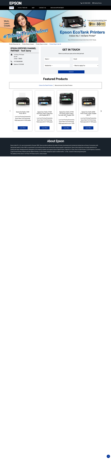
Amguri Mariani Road (76, 165)
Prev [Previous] (10, 111)
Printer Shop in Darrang (50, 453)
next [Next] (101, 111)
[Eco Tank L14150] (44, 99)
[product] (86, 65)
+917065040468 (18, 61)
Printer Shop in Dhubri (80, 453)
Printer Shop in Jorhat (82, 455)
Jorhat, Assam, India (14, 272)
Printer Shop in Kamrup (16, 458)
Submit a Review (15, 169)
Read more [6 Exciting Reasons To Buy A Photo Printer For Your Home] (95, 316)
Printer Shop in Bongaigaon (33, 453)
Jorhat (19, 242)
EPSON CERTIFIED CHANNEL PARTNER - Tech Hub (70, 432)
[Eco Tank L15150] (66, 99)
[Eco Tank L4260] (88, 99)
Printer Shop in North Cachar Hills (84, 458)
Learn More (23, 128)
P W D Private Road (63, 165)
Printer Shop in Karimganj (32, 458)
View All (26, 189)
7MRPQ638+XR (13, 271)
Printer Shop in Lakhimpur (49, 458)
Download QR (34, 212)
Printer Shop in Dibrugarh (16, 455)
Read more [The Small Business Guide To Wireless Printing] (50, 316)
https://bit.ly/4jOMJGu (17, 390)
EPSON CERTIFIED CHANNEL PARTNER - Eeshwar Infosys (41, 432)
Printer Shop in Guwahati (49, 455)
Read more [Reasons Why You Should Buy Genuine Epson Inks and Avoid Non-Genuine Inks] (72, 317)
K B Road (87, 165)
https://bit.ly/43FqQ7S (48, 408)
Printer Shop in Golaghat (33, 455)
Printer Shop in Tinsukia (48, 460)
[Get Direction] (22, 272)
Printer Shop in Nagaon (66, 458)
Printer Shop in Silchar (32, 460)
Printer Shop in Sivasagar (16, 460)
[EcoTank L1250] (22, 99)
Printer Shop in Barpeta (16, 453)
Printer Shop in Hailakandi (66, 455)
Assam (19, 239)
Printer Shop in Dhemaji (65, 453)
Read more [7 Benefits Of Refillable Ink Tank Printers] (27, 316)
